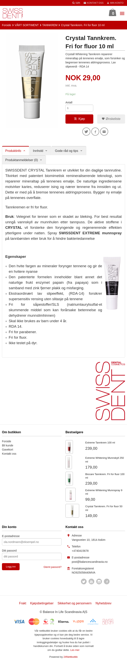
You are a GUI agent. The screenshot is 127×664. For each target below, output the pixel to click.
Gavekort (7, 450)
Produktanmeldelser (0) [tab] (21, 161)
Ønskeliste (111, 119)
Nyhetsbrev (104, 604)
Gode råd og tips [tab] (66, 152)
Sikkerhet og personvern (75, 604)
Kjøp (79, 119)
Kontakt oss (9, 455)
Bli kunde (7, 446)
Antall (68, 102)
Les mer (75, 651)
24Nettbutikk (71, 658)
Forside (6, 25)
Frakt (22, 604)
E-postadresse (11, 537)
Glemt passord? (53, 568)
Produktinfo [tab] (13, 152)
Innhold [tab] (38, 152)
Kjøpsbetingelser (42, 604)
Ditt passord (9, 552)
